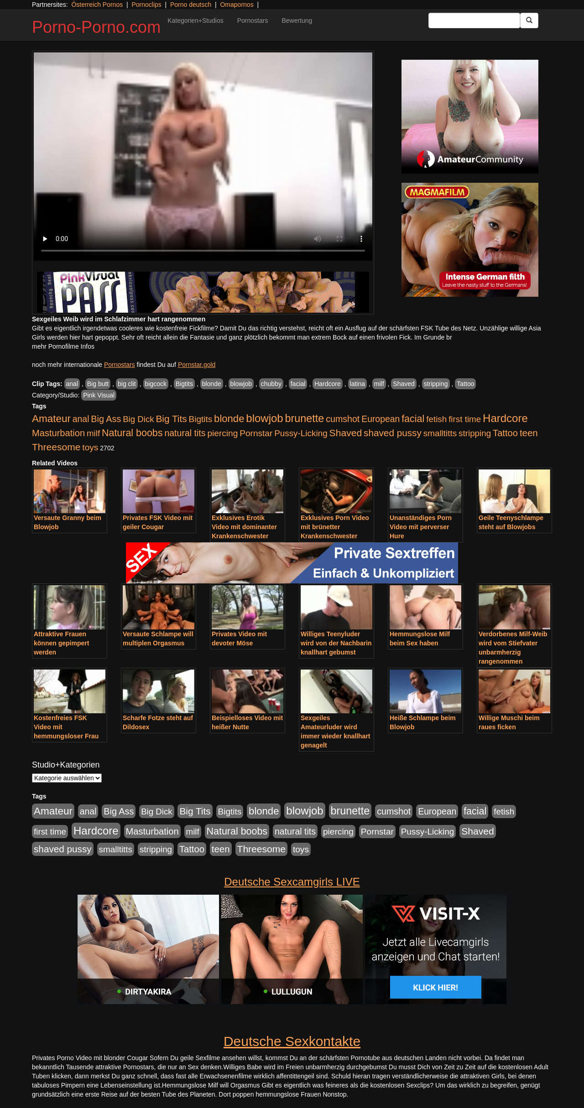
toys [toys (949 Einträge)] (90, 447)
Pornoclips (146, 4)
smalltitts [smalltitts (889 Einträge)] (440, 433)
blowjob (241, 383)
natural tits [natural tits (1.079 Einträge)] (184, 433)
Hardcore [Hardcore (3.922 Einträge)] (505, 418)
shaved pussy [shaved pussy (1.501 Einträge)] (393, 433)
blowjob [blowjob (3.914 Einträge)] (264, 418)
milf (379, 383)
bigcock (156, 383)
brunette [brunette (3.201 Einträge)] (304, 418)
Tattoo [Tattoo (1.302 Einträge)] (505, 433)
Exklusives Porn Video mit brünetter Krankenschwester (335, 527)
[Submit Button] (529, 20)
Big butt (98, 383)
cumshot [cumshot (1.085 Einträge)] (343, 419)
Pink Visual (99, 395)
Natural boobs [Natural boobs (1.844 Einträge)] (132, 433)
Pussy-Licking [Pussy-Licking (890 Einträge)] (301, 433)
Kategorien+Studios (195, 20)
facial (298, 383)
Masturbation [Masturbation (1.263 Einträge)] (58, 433)
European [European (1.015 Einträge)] (380, 419)
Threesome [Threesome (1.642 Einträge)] (56, 447)
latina (357, 383)
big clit (127, 383)
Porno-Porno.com (96, 27)
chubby (271, 383)
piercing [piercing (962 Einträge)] (222, 433)
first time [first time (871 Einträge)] (464, 419)
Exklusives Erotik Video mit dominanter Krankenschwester (244, 527)
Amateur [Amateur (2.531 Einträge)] (51, 418)
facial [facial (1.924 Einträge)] (413, 418)
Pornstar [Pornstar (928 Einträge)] (256, 433)
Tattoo (465, 383)
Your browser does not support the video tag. (203, 156)
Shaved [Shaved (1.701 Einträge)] (345, 433)
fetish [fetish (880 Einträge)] (436, 419)
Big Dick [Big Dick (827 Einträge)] (138, 419)
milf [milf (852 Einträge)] (93, 433)
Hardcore (327, 383)
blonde (211, 383)
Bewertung (297, 20)
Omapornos (236, 4)
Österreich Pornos (97, 4)
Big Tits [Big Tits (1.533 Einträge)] (171, 418)
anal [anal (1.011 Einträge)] (81, 419)
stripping (436, 383)
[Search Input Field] (474, 20)
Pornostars (252, 20)
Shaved (403, 383)
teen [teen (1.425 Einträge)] (529, 433)
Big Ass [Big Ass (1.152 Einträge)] (106, 419)
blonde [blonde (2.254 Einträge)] (229, 418)
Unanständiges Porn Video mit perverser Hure (421, 527)
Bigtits (184, 383)
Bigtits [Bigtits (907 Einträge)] (201, 419)
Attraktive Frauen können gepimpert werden (61, 643)
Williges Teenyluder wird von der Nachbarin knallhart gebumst (336, 643)
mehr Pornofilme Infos (63, 346)
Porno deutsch (190, 4)
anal (72, 383)
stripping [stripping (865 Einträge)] (475, 433)
